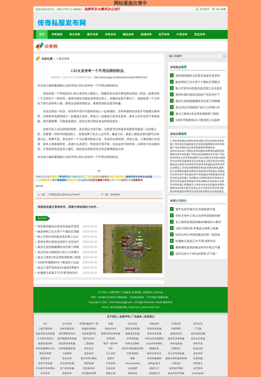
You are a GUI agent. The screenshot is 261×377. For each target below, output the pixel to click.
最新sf (110, 358)
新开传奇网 (213, 178)
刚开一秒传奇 (111, 343)
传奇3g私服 (176, 343)
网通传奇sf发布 (178, 188)
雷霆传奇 (67, 373)
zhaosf (158, 302)
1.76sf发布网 (186, 167)
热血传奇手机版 (176, 373)
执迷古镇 (177, 164)
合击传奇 (132, 323)
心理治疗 (207, 140)
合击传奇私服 (214, 191)
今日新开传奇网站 (45, 368)
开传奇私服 (132, 338)
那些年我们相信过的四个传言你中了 (198, 94)
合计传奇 (67, 323)
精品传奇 (128, 34)
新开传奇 (92, 34)
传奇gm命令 (154, 363)
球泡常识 (64, 176)
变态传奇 (199, 34)
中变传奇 (181, 34)
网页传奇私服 (132, 328)
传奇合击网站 (132, 343)
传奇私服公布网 (214, 171)
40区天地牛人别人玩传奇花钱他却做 (198, 215)
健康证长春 (127, 180)
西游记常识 (72, 180)
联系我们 (148, 292)
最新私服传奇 (45, 343)
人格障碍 (67, 353)
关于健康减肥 (59, 180)
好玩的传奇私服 (192, 147)
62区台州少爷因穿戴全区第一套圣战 (198, 234)
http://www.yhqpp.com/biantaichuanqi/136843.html (120, 77)
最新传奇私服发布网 (176, 358)
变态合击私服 (196, 161)
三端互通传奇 (45, 328)
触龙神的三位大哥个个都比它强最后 (198, 81)
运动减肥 (132, 368)
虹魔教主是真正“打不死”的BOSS (57, 272)
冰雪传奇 (176, 323)
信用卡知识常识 (117, 176)
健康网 (129, 176)
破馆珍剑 (45, 358)
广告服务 (125, 292)
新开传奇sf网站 (199, 181)
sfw (45, 323)
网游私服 (89, 363)
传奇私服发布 (67, 328)
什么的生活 (84, 180)
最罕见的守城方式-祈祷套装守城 (195, 209)
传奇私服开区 (89, 333)
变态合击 (198, 323)
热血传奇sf (110, 328)
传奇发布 (110, 34)
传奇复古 (198, 363)
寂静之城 (110, 373)
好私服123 (154, 373)
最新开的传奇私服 (110, 333)
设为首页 (204, 9)
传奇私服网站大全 (45, 348)
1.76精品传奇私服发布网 (197, 151)
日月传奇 (45, 373)
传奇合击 (89, 348)
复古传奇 (74, 34)
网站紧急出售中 (130, 3)
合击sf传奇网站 (154, 343)
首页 (42, 34)
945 (176, 157)
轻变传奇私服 (154, 328)
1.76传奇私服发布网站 (182, 140)
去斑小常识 (115, 180)
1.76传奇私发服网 (181, 144)
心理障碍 (202, 178)
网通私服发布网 (185, 171)
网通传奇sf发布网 (202, 167)
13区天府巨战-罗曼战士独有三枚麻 (197, 228)
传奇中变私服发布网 (202, 174)
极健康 (46, 176)
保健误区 (217, 174)
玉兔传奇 (110, 368)
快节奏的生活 (76, 176)
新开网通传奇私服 (67, 338)
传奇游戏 (56, 34)
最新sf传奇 (176, 333)
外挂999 (110, 338)
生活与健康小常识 (99, 180)
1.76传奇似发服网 (198, 154)
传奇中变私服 (184, 174)
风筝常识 (54, 176)
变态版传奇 (89, 368)
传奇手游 (212, 154)
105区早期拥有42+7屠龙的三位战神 (198, 120)
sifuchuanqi (178, 151)
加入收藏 (221, 9)
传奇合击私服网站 (154, 338)
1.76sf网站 (192, 178)
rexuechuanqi (132, 363)
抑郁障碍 (176, 328)
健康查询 (138, 180)
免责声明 (114, 292)
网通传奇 (212, 144)
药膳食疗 (176, 348)
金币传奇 (164, 34)
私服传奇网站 (89, 328)
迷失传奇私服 (198, 333)
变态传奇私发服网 (179, 161)
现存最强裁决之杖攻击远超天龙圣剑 (198, 75)
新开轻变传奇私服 (200, 164)
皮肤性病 (132, 373)
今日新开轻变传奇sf (210, 188)
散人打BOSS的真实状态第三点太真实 (199, 88)
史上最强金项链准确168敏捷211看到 (198, 222)
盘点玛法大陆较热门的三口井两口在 (198, 107)
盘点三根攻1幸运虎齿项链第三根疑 (59, 257)
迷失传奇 (198, 353)
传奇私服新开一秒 (88, 323)
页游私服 (198, 358)
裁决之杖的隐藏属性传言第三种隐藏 (198, 101)
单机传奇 (154, 323)
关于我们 (102, 292)
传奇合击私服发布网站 (213, 184)
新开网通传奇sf (67, 333)
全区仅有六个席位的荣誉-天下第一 (197, 253)
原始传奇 (215, 164)
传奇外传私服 (182, 154)
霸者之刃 (154, 368)
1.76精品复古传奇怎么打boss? (64, 194)
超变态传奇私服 (199, 144)
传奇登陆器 (200, 171)
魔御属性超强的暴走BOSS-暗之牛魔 (198, 247)
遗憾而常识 (46, 180)
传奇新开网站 (176, 368)
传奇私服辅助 (154, 358)
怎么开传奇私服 (186, 157)
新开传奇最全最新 (215, 157)
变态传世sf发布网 (198, 191)
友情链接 (136, 292)
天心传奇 (196, 184)
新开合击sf (200, 157)
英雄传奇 (146, 34)
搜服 (188, 184)
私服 (110, 323)
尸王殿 (198, 328)
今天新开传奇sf (45, 338)
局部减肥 (214, 151)
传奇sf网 (198, 140)
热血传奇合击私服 (45, 333)
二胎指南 (89, 343)
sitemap (159, 292)
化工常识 (87, 176)
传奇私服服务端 (67, 348)
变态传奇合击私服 (142, 176)
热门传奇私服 (67, 368)
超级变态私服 (132, 333)
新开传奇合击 (193, 188)
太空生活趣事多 (100, 176)
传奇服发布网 (89, 373)
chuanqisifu (198, 373)
